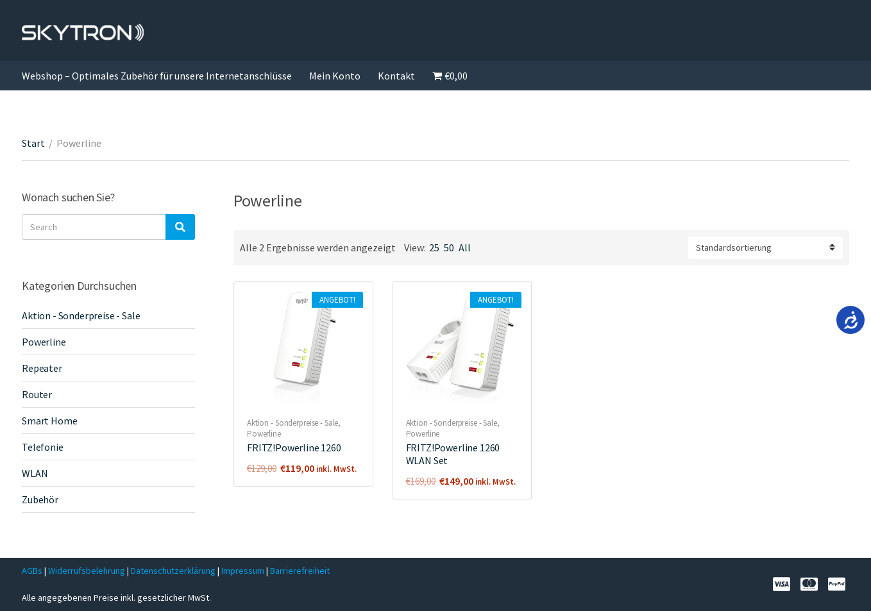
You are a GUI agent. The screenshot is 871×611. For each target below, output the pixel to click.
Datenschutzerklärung (174, 570)
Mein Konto (334, 75)
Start (33, 143)
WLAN (34, 473)
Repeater (42, 368)
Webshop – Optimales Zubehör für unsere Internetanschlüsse (157, 75)
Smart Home (49, 420)
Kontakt (396, 75)
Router (37, 394)
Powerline (264, 433)
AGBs (32, 570)
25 (434, 247)
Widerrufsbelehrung (86, 570)
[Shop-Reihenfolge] (765, 248)
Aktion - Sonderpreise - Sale (292, 422)
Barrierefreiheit (300, 570)
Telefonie (42, 446)
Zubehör (40, 499)
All (465, 247)
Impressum (243, 570)
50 (449, 247)
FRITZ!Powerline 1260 (294, 447)
